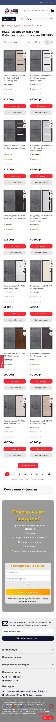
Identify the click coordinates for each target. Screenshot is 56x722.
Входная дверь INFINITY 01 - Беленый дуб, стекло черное (14, 78)
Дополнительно (28, 657)
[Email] (28, 631)
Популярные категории (28, 664)
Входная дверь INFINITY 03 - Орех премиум (41, 354)
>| (49, 474)
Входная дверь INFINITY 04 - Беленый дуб (41, 422)
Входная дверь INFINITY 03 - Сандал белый (14, 422)
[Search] (39, 19)
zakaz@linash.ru (12, 681)
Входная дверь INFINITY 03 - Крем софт (41, 287)
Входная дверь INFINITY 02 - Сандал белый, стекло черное (41, 218)
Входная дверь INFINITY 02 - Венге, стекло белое (15, 217)
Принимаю (48, 718)
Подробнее (43, 714)
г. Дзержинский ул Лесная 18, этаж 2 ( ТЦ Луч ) (26, 691)
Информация (28, 649)
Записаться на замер (28, 592)
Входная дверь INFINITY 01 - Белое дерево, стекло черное (41, 78)
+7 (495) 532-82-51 (33, 10)
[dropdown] (4, 2)
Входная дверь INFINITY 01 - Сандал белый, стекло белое (41, 148)
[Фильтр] (2, 361)
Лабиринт (28, 26)
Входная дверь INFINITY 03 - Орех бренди (14, 354)
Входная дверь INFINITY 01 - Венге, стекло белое (14, 146)
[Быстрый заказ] (15, 112)
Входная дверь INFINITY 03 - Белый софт (14, 287)
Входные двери (14, 26)
